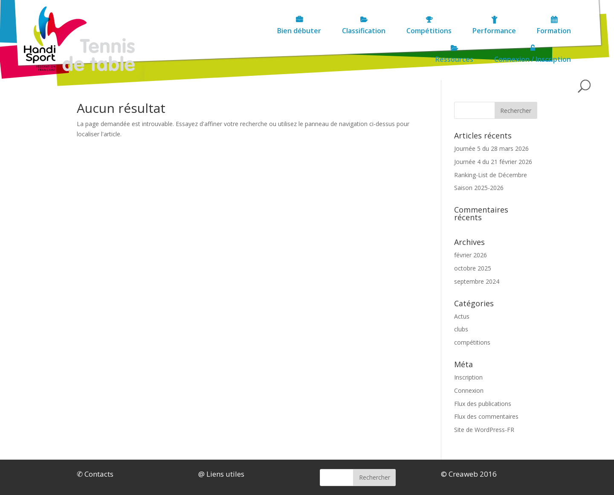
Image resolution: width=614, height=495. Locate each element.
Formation (495, 30)
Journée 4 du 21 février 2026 (493, 162)
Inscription (468, 377)
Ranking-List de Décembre (490, 175)
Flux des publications (482, 404)
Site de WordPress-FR (484, 430)
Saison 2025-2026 (479, 188)
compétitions (472, 342)
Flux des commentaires (486, 416)
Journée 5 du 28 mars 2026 (491, 148)
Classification (305, 30)
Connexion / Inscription (532, 59)
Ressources (552, 30)
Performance (435, 30)
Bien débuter (240, 30)
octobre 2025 (472, 268)
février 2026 (470, 255)
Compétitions (370, 30)
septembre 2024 (476, 281)
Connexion (469, 390)
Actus (461, 316)
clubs (461, 329)
